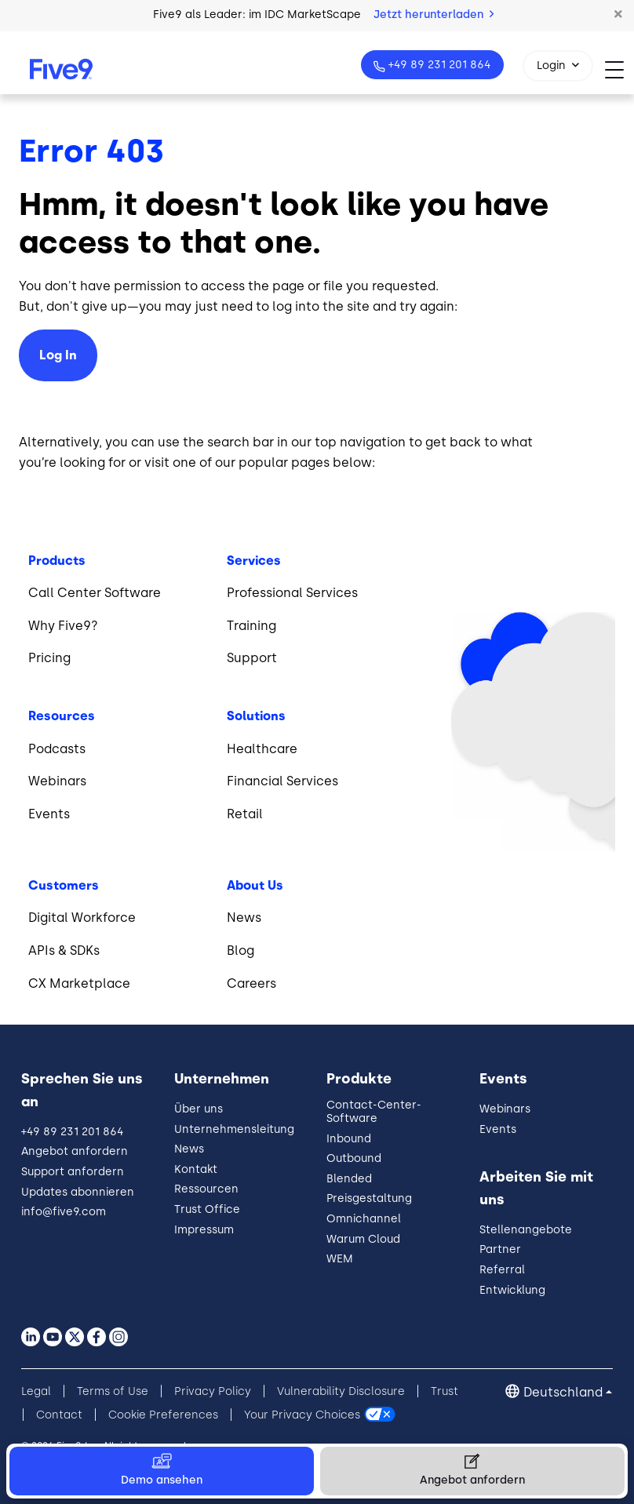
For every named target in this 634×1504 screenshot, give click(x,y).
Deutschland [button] (563, 1392)
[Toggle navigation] (619, 69)
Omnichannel (363, 1218)
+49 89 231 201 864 (438, 64)
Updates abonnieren (77, 1192)
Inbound (348, 1138)
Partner (500, 1249)
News (189, 1149)
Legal (36, 1391)
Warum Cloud (363, 1239)
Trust (444, 1391)
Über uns (198, 1109)
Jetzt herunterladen (433, 14)
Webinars (504, 1109)
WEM (339, 1258)
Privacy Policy (212, 1391)
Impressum (204, 1229)
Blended (349, 1178)
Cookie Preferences (163, 1415)
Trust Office (207, 1209)
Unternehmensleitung (234, 1129)
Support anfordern (72, 1171)
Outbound (353, 1158)
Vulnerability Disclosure (341, 1391)
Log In (58, 355)
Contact (59, 1415)
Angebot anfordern (74, 1151)
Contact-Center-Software (373, 1111)
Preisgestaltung (369, 1198)
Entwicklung (512, 1290)
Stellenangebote (525, 1229)
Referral (502, 1269)
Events (497, 1129)
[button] (618, 15)
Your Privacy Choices (302, 1415)
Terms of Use (112, 1391)
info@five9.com (63, 1211)
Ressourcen (206, 1189)
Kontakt (195, 1169)
